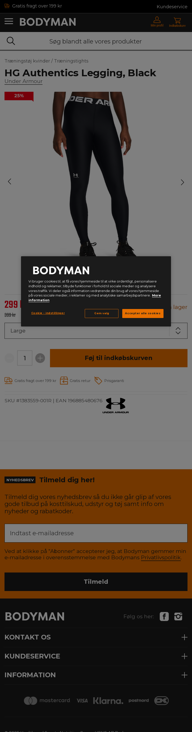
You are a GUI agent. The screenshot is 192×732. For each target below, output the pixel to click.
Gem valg (101, 313)
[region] (96, 291)
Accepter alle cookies (142, 313)
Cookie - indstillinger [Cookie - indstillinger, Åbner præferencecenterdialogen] (48, 313)
